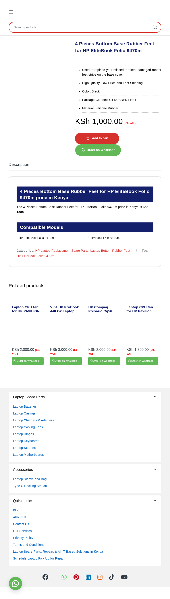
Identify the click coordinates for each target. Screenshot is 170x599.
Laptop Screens (24, 448)
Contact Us (21, 524)
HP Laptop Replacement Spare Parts (62, 250)
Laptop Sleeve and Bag (30, 479)
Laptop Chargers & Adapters (33, 420)
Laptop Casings (24, 413)
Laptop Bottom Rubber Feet (110, 250)
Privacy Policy (23, 538)
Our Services (22, 531)
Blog (16, 510)
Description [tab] (19, 165)
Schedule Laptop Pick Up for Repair (39, 558)
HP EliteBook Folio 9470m (35, 256)
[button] (98, 150)
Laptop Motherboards (28, 454)
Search (155, 27)
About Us (19, 517)
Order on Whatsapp (101, 150)
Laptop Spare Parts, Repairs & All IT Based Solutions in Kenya (58, 551)
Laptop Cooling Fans (28, 427)
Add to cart (100, 138)
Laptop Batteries (25, 406)
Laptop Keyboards (26, 441)
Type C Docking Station (30, 486)
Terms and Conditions (28, 544)
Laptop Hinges (23, 434)
